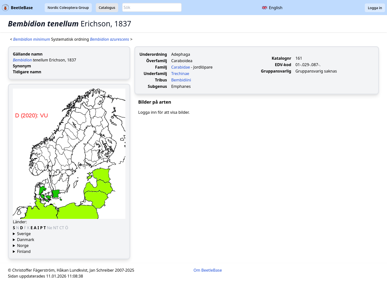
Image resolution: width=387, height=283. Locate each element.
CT (62, 227)
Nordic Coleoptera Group (68, 7)
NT (56, 227)
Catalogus (107, 7)
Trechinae (180, 73)
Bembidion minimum (32, 39)
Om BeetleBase (208, 270)
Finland (24, 251)
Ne (50, 227)
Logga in (375, 7)
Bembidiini (181, 80)
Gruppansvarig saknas (316, 71)
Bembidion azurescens (110, 39)
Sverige (24, 233)
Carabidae (180, 67)
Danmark (25, 239)
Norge (23, 245)
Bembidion (22, 60)
